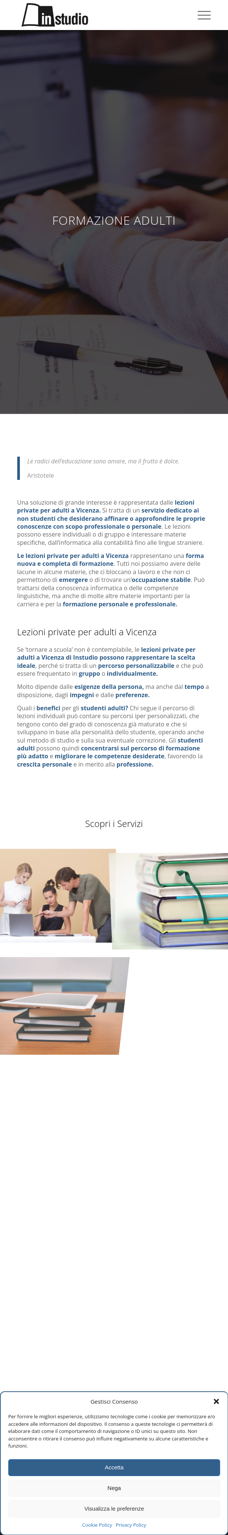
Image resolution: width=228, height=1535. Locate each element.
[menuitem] (200, 15)
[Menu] (200, 15)
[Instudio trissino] (94, 15)
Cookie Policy (97, 1524)
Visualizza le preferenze (114, 1508)
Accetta (114, 1467)
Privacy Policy (131, 1524)
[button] (216, 1401)
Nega (114, 1488)
